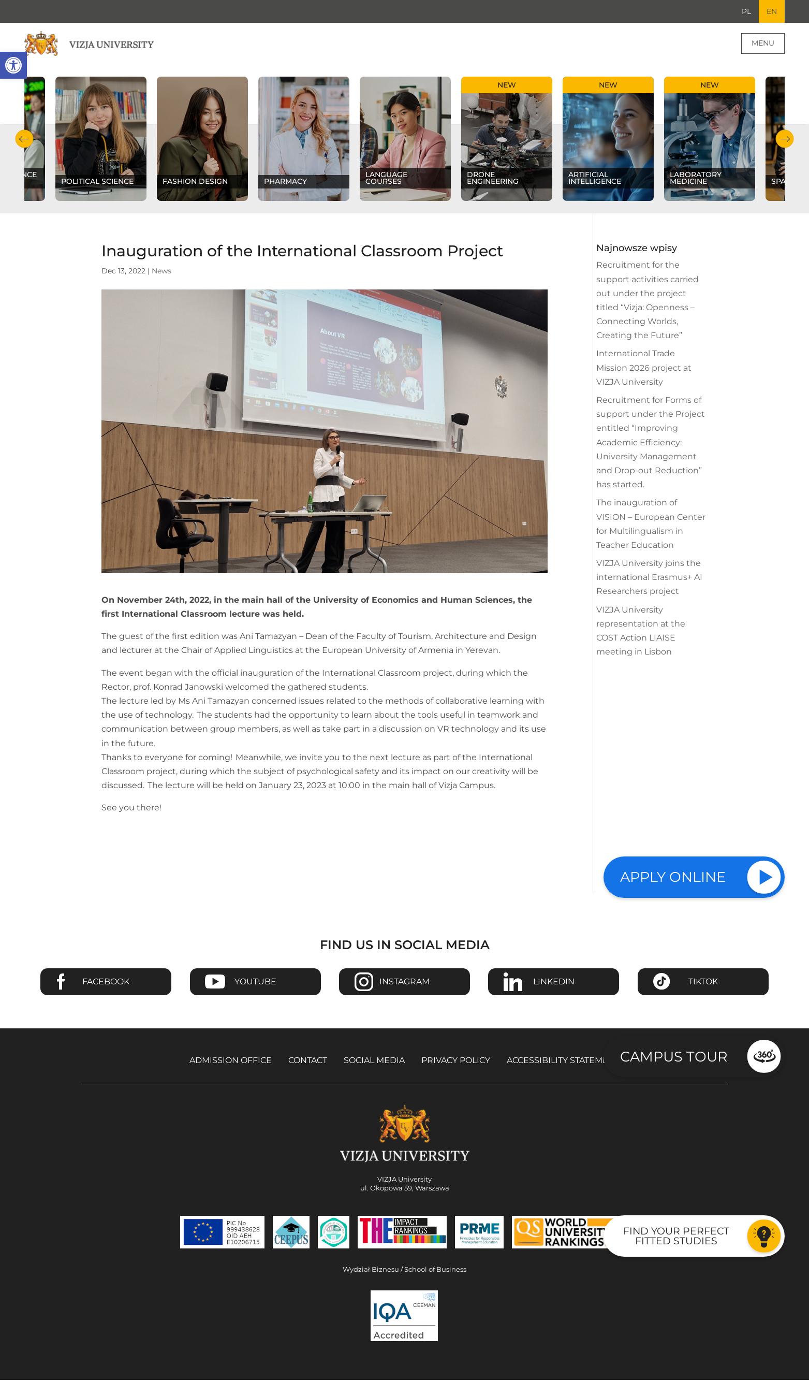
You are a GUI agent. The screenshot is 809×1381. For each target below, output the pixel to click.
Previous (24, 140)
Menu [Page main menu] (763, 44)
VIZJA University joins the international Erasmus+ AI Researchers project (649, 578)
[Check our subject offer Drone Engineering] (506, 140)
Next (785, 140)
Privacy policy (455, 1061)
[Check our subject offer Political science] (101, 140)
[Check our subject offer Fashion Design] (202, 140)
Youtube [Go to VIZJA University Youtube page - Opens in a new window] (255, 982)
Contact (307, 1061)
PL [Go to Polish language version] (744, 12)
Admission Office (230, 1061)
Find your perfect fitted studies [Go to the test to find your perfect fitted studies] (676, 1236)
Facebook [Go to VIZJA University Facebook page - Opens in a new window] (105, 982)
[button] (13, 65)
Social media (374, 1061)
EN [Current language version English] (771, 12)
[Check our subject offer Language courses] (405, 140)
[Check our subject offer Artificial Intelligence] (608, 140)
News (161, 272)
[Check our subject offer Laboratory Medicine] (709, 140)
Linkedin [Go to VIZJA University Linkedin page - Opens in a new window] (554, 982)
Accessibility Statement (563, 1061)
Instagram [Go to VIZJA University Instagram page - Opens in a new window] (404, 982)
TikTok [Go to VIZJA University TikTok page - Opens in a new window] (703, 982)
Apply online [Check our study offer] (673, 876)
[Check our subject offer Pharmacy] (304, 140)
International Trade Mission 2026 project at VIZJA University (644, 368)
